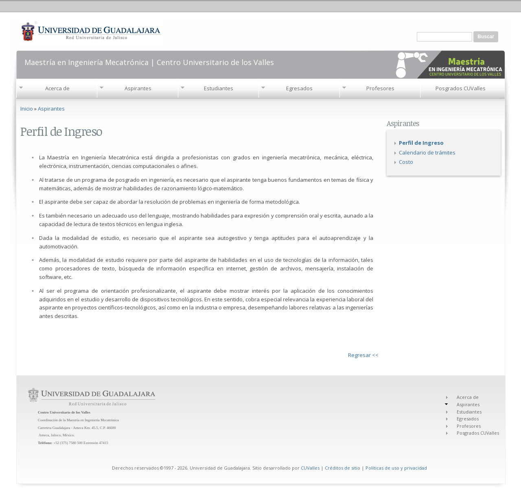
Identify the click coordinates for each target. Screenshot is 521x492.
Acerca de (57, 88)
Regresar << (363, 355)
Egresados (299, 88)
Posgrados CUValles (461, 88)
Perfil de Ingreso (421, 142)
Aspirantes (138, 88)
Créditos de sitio (342, 468)
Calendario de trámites (427, 152)
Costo (406, 161)
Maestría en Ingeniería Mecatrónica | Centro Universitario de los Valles (149, 61)
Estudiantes (218, 88)
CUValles (310, 468)
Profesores (380, 88)
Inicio (26, 108)
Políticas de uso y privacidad (396, 468)
